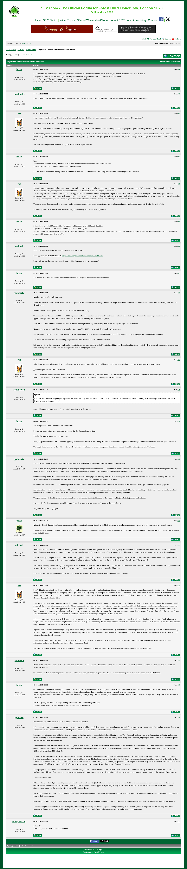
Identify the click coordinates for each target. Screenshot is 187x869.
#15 (179, 545)
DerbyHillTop (19, 821)
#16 (179, 585)
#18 (179, 685)
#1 (179, 69)
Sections (21, 50)
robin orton (19, 389)
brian (19, 69)
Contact (152, 20)
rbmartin (19, 660)
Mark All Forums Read (151, 39)
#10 (179, 360)
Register (29, 43)
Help (175, 39)
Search (166, 39)
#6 (179, 221)
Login (23, 43)
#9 (179, 293)
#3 (179, 113)
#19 (179, 717)
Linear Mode (175, 61)
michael (19, 545)
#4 (179, 156)
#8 (179, 273)
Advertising (139, 20)
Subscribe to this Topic (93, 849)
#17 (179, 660)
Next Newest (99, 852)
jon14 (19, 520)
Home (37, 20)
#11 (179, 389)
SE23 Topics (50, 20)
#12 (179, 421)
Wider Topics (67, 20)
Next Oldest (87, 852)
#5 (179, 184)
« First (15, 55)
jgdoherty (19, 293)
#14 (179, 521)
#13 (179, 459)
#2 (179, 94)
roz (19, 113)
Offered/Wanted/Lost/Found (93, 20)
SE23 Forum (11, 50)
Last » (32, 55)
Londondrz (19, 94)
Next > (26, 55)
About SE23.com (121, 20)
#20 (179, 821)
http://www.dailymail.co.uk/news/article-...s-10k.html (82, 256)
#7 (179, 246)
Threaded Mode (164, 61)
